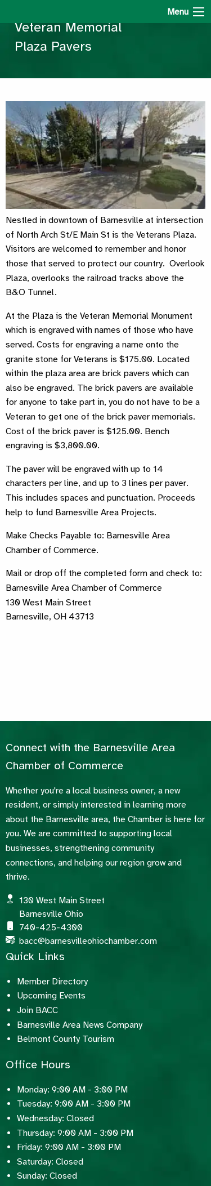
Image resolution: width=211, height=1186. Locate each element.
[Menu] (198, 11)
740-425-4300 (51, 927)
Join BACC (37, 1010)
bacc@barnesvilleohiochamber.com (88, 941)
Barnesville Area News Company (79, 1025)
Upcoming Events (51, 995)
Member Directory (52, 981)
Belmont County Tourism (65, 1039)
